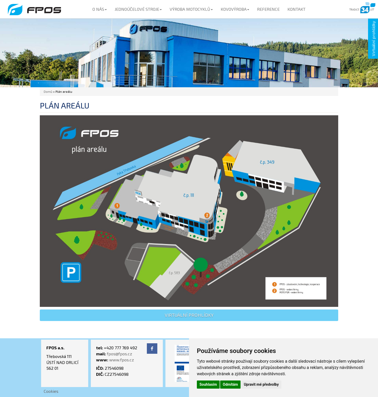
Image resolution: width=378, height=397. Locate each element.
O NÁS (99, 9)
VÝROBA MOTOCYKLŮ (191, 9)
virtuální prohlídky (189, 315)
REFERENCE (268, 9)
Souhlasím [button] (208, 384)
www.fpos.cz (121, 359)
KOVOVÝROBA (235, 9)
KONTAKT (296, 9)
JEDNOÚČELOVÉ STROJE (138, 9)
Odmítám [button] (230, 384)
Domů (48, 91)
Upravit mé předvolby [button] (261, 384)
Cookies (51, 391)
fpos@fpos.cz (119, 353)
